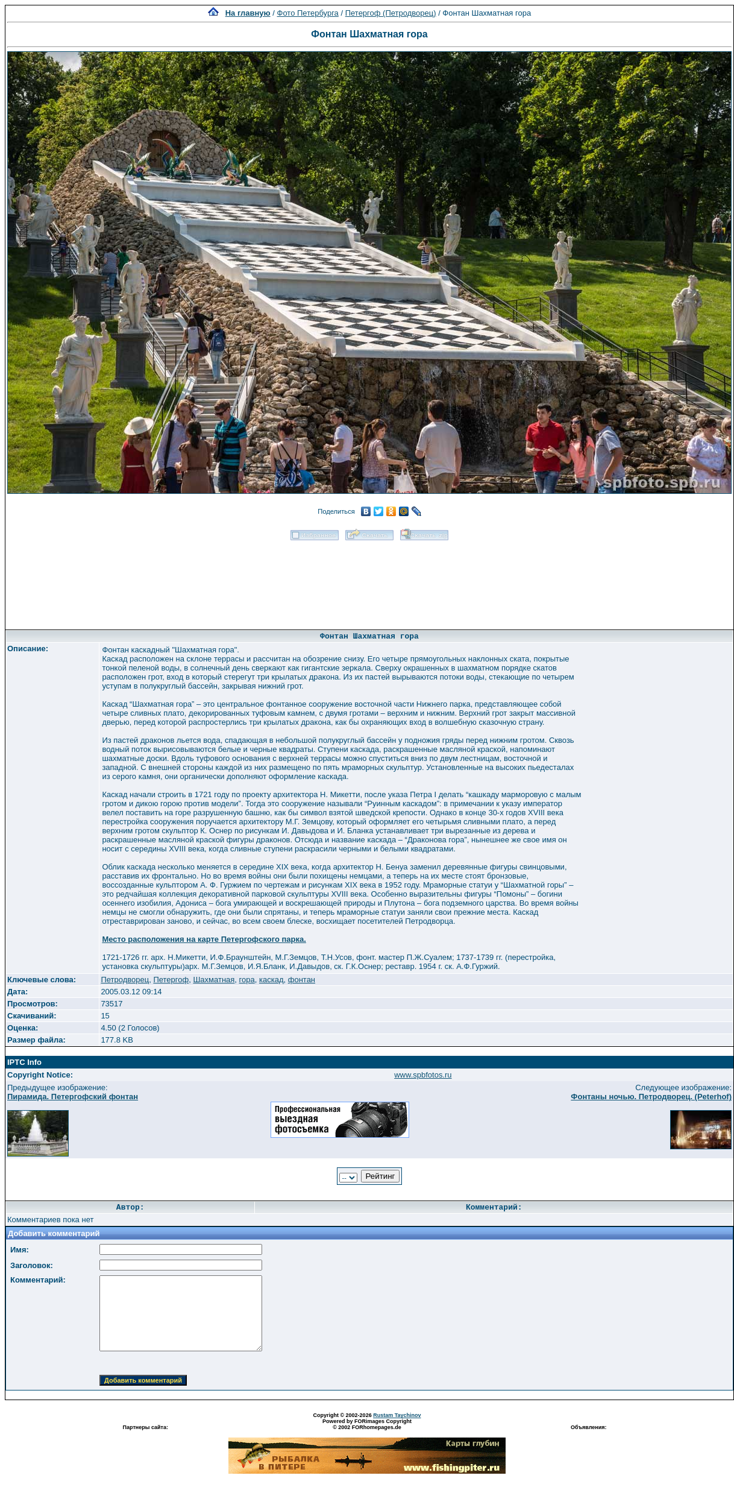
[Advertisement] (369, 581)
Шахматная (213, 979)
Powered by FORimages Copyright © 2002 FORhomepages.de (367, 1424)
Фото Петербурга (308, 12)
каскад (271, 979)
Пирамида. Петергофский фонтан (72, 1096)
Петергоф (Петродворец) (390, 12)
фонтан (301, 979)
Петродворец (125, 979)
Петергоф (171, 979)
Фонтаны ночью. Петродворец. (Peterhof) (651, 1096)
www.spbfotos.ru (422, 1074)
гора (247, 979)
